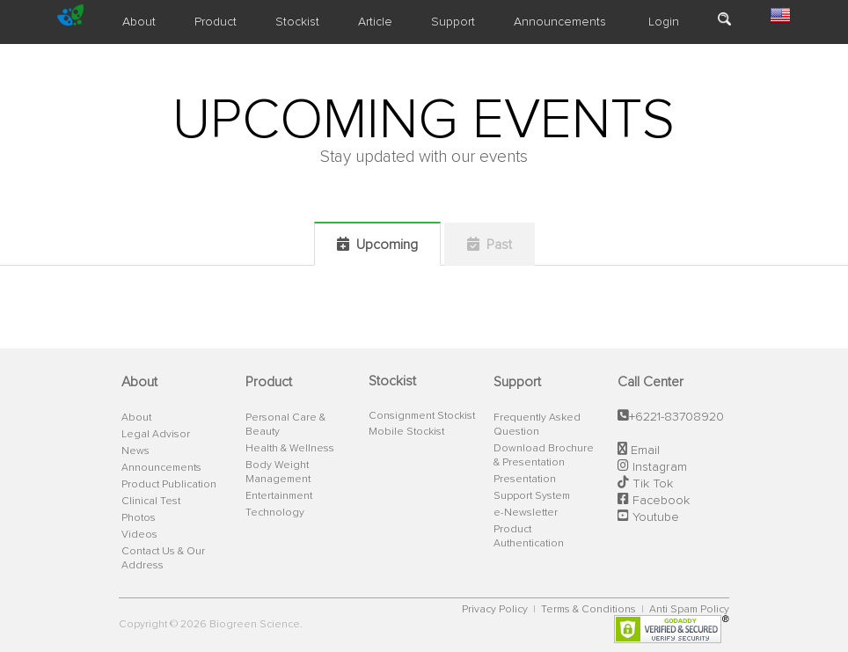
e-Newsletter (525, 513)
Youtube (654, 517)
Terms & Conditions (590, 609)
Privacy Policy (496, 609)
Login (662, 22)
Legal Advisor (155, 434)
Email (643, 450)
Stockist (297, 22)
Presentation (524, 479)
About (139, 22)
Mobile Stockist (406, 432)
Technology (274, 513)
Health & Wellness (289, 448)
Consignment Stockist (422, 416)
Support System (531, 496)
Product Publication (168, 485)
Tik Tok (651, 484)
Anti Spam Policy (689, 609)
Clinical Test (150, 501)
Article (375, 22)
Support (453, 22)
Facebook (659, 500)
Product (215, 22)
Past (489, 244)
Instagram (658, 467)
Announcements (560, 22)
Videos (139, 535)
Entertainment (278, 496)
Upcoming (377, 244)
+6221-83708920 (676, 417)
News (135, 451)
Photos (138, 518)
